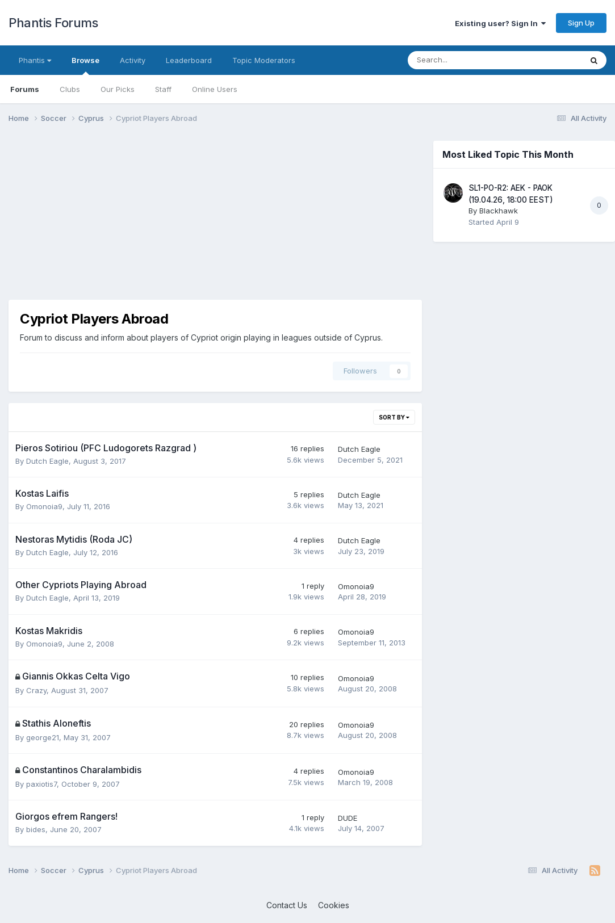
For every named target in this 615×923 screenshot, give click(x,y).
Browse (85, 65)
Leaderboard (189, 60)
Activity (132, 60)
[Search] (465, 60)
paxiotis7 (41, 783)
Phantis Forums (53, 22)
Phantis (35, 60)
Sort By (394, 417)
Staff (163, 89)
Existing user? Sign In (500, 23)
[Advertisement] (215, 220)
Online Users (214, 89)
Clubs (70, 89)
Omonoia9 (44, 506)
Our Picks (118, 89)
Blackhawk (498, 210)
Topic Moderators (263, 60)
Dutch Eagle (47, 460)
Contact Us (286, 905)
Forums (24, 89)
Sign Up (581, 22)
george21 (42, 737)
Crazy (36, 690)
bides (35, 829)
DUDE (347, 818)
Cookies (333, 905)
